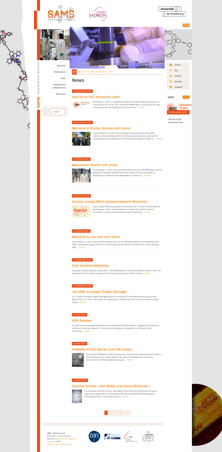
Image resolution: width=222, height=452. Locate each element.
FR (184, 25)
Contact (174, 65)
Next (127, 413)
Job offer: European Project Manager (99, 292)
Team (63, 78)
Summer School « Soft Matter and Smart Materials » (111, 386)
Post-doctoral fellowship (90, 266)
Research (61, 65)
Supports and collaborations (59, 86)
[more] (141, 107)
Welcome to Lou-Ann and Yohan (96, 237)
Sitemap (50, 444)
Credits (69, 444)
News (171, 97)
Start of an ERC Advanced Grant (95, 97)
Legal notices (60, 444)
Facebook (174, 87)
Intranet (174, 76)
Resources (61, 94)
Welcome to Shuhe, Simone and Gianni (101, 128)
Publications (60, 72)
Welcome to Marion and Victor (94, 165)
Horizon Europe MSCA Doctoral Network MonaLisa (109, 202)
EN (188, 25)
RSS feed (174, 81)
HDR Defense (81, 321)
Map (172, 70)
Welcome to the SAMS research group (92, 72)
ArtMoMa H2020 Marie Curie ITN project (102, 349)
